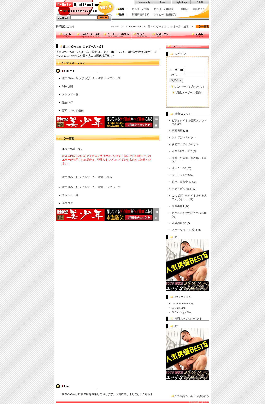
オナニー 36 (179, 168)
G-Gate (115, 26)
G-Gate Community (182, 303)
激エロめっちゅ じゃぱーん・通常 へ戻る (87, 177)
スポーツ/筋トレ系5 (183, 229)
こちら (71, 26)
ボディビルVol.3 (181, 188)
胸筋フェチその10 (182, 144)
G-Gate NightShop (182, 312)
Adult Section (133, 26)
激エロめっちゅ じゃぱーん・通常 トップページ (91, 78)
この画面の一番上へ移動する (191, 396)
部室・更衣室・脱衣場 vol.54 (189, 158)
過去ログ (67, 102)
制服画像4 (178, 206)
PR (176, 236)
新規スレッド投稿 (73, 110)
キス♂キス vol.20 (182, 151)
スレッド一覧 (70, 94)
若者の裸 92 (179, 223)
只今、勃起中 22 (181, 181)
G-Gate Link (179, 307)
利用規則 (67, 86)
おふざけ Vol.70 (181, 137)
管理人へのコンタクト (188, 318)
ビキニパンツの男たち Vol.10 (189, 212)
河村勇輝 (177, 130)
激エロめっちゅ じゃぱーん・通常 (168, 26)
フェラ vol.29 (179, 175)
